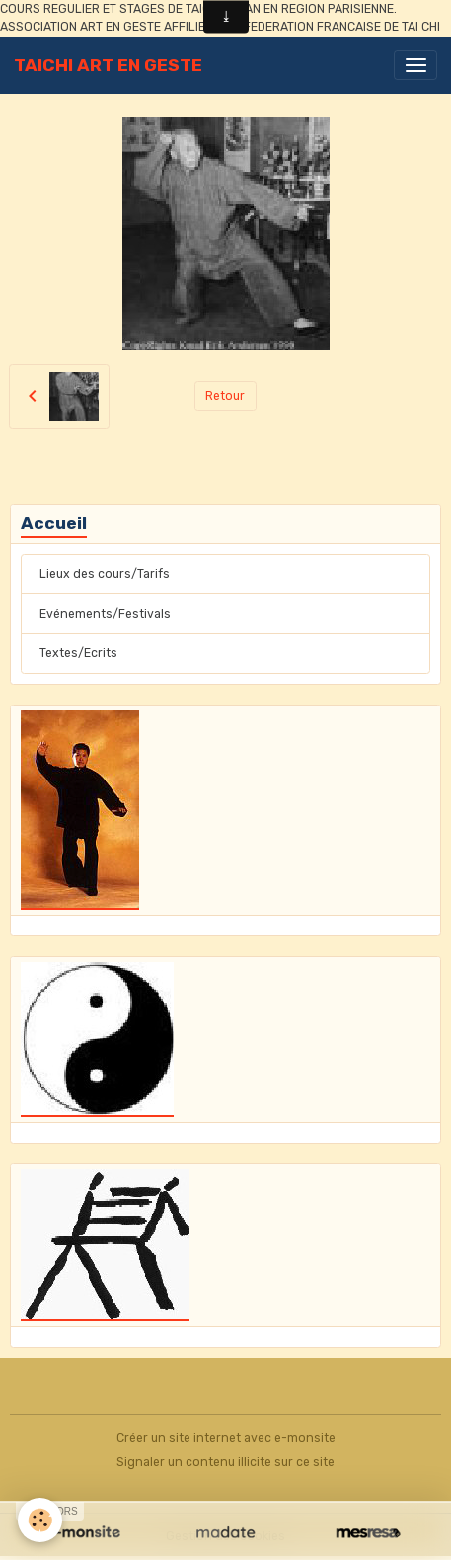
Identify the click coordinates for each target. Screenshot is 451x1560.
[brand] (108, 65)
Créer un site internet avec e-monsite (226, 1438)
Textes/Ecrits (78, 653)
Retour (225, 396)
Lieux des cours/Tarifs (104, 574)
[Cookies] (40, 1520)
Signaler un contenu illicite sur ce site (225, 1462)
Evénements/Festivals (105, 614)
